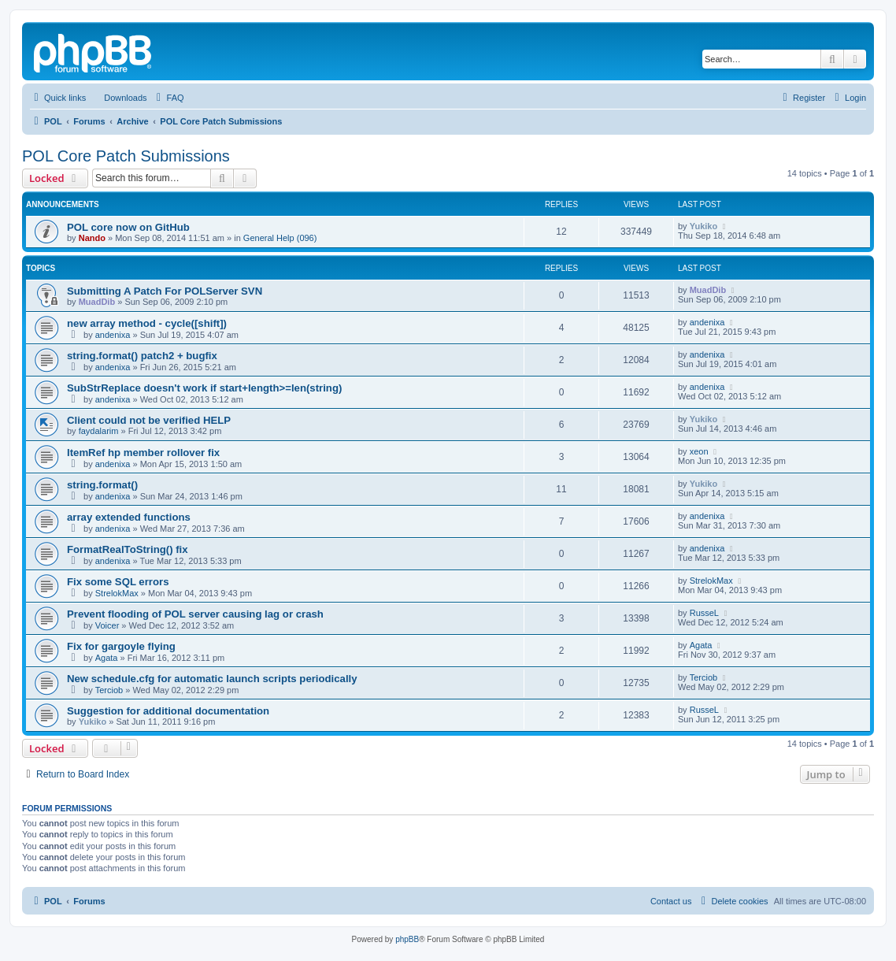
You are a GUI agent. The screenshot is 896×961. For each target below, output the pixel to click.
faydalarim (99, 431)
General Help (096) (280, 238)
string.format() (102, 485)
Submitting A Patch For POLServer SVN (164, 291)
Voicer (107, 625)
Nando (92, 238)
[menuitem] (118, 97)
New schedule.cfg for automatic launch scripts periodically (212, 679)
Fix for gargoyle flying (121, 646)
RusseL (704, 613)
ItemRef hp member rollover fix (143, 452)
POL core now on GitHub (128, 227)
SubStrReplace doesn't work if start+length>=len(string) (204, 388)
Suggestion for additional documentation (168, 711)
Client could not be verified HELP (149, 420)
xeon (699, 451)
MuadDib (97, 301)
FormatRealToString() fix (127, 549)
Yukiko (703, 226)
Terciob (109, 690)
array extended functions (129, 517)
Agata (106, 657)
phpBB (407, 939)
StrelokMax (117, 593)
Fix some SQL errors (118, 582)
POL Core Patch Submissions (126, 156)
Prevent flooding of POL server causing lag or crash (195, 614)
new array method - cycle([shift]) (147, 323)
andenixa (113, 335)
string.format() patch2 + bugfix (142, 356)
